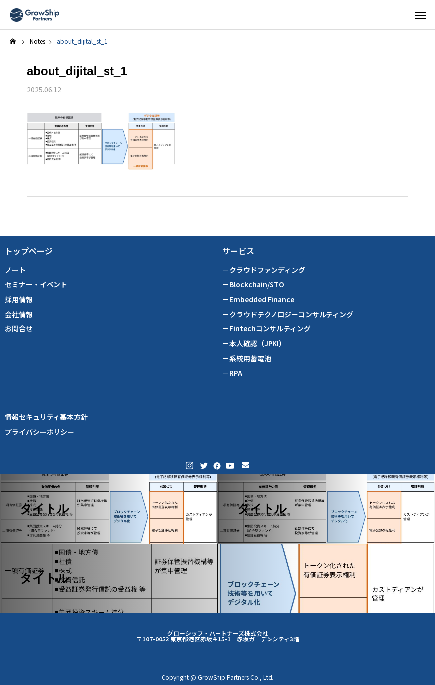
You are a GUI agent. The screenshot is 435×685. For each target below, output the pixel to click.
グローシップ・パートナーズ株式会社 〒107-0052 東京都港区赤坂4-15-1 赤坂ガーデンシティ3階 (217, 636)
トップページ (29, 251)
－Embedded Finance (258, 299)
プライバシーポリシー (39, 432)
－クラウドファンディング (263, 270)
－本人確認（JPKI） (254, 343)
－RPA (232, 373)
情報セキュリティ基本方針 (46, 417)
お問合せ (19, 328)
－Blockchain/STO (253, 284)
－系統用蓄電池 (246, 358)
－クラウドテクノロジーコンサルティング (287, 314)
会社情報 (19, 314)
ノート (15, 270)
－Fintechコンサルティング (266, 328)
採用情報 (19, 299)
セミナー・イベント (36, 284)
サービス (238, 251)
